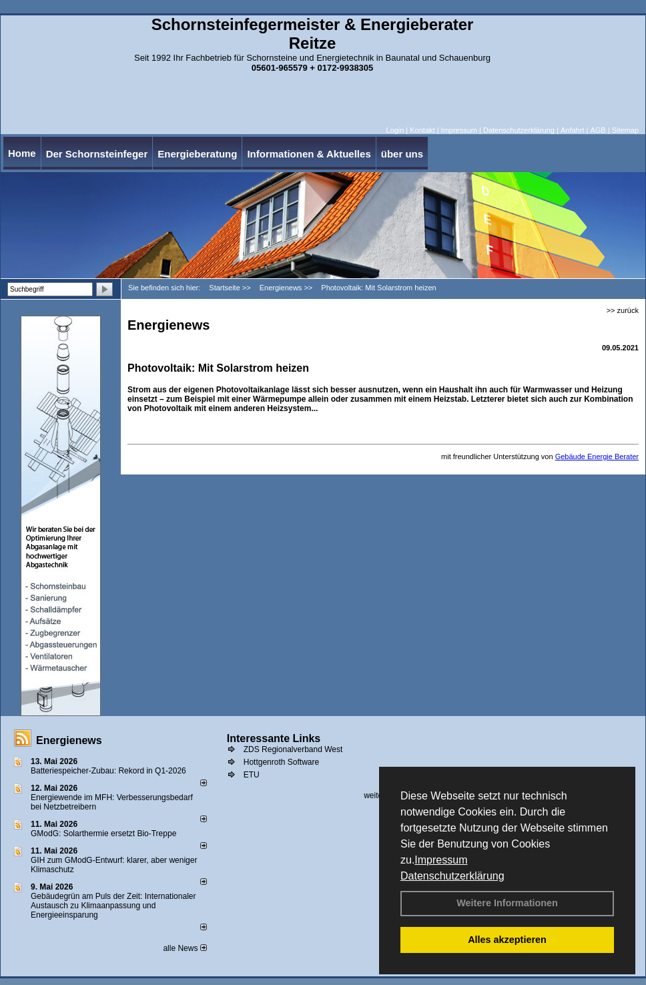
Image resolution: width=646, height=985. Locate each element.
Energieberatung (197, 153)
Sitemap (625, 130)
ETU (252, 774)
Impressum (440, 860)
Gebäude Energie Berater (597, 456)
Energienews (69, 740)
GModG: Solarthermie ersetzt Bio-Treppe (103, 833)
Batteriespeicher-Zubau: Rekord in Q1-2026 (108, 770)
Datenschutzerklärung (452, 876)
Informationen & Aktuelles (308, 153)
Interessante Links (274, 738)
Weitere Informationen (507, 903)
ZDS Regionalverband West (293, 749)
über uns (402, 153)
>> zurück (623, 310)
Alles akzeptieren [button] (507, 939)
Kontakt (422, 130)
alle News (184, 948)
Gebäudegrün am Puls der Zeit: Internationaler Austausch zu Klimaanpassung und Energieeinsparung (113, 906)
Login (395, 130)
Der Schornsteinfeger (97, 153)
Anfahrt (572, 130)
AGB (597, 130)
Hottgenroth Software (281, 762)
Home (22, 153)
